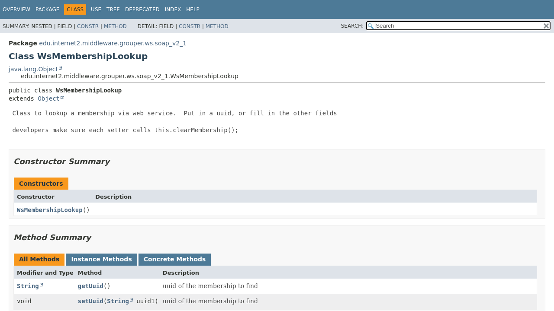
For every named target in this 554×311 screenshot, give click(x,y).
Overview (16, 9)
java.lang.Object (33, 69)
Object (49, 98)
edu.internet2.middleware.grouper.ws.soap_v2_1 (113, 43)
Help (193, 9)
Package (47, 9)
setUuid (90, 301)
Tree (113, 9)
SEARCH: (352, 26)
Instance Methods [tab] (101, 259)
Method (115, 26)
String (28, 285)
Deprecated (142, 9)
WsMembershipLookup (50, 209)
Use (96, 9)
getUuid (90, 285)
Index (173, 9)
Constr (88, 26)
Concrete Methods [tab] (175, 259)
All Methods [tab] (39, 259)
